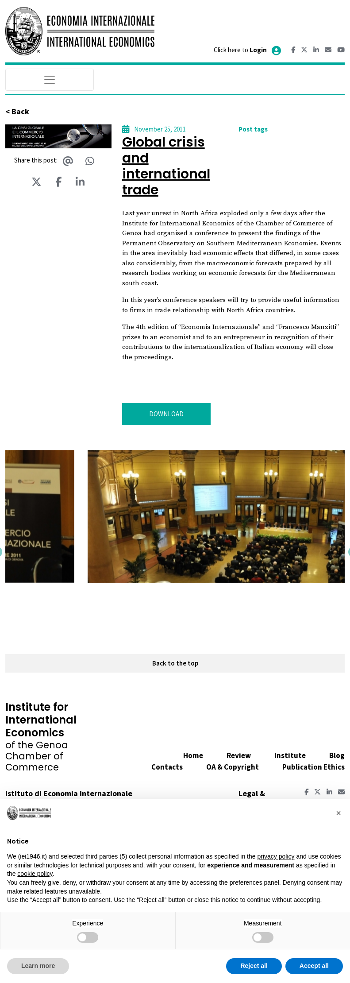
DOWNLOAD (166, 414)
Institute (290, 755)
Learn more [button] (38, 965)
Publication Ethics (313, 767)
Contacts (167, 767)
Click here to (248, 50)
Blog (337, 755)
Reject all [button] (253, 965)
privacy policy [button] (275, 856)
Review (239, 755)
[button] (49, 594)
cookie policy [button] (34, 873)
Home (193, 755)
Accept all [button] (314, 965)
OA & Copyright (232, 767)
